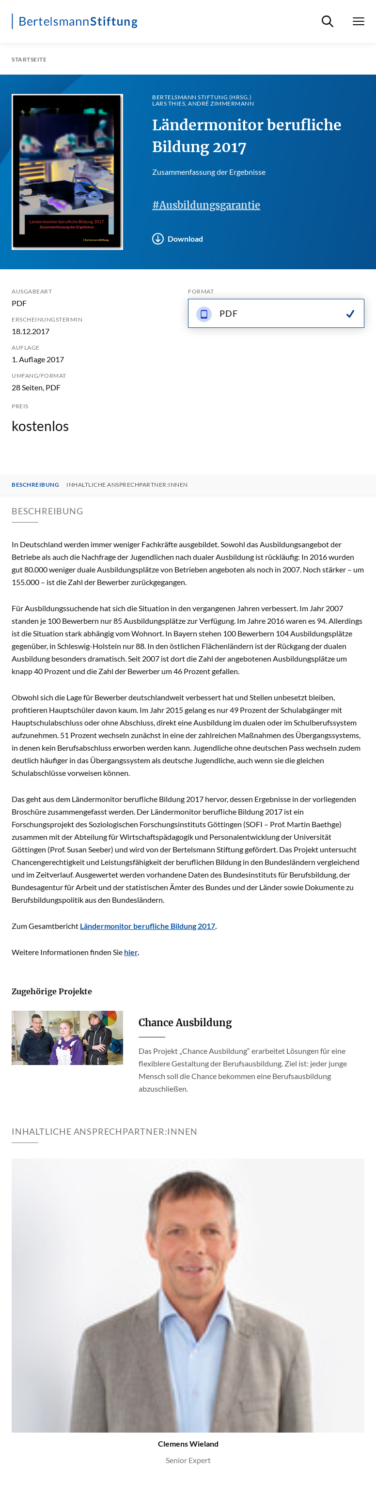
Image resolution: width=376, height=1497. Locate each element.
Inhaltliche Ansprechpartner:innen (127, 485)
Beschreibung (35, 485)
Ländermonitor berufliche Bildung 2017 (147, 925)
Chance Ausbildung (185, 1023)
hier (131, 952)
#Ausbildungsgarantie (206, 205)
